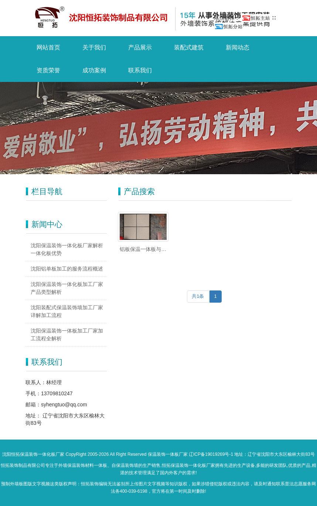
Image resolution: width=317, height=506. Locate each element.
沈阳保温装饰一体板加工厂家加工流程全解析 (67, 334)
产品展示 (140, 47)
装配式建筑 (189, 47)
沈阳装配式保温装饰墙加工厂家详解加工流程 (67, 311)
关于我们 (94, 47)
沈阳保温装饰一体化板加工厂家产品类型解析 (67, 288)
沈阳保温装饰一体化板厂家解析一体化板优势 (67, 249)
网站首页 (48, 47)
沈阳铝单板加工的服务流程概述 (67, 269)
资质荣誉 (48, 70)
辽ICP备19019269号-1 (211, 454)
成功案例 (94, 70)
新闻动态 (237, 47)
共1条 (198, 296)
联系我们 (140, 70)
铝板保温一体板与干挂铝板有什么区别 (143, 249)
